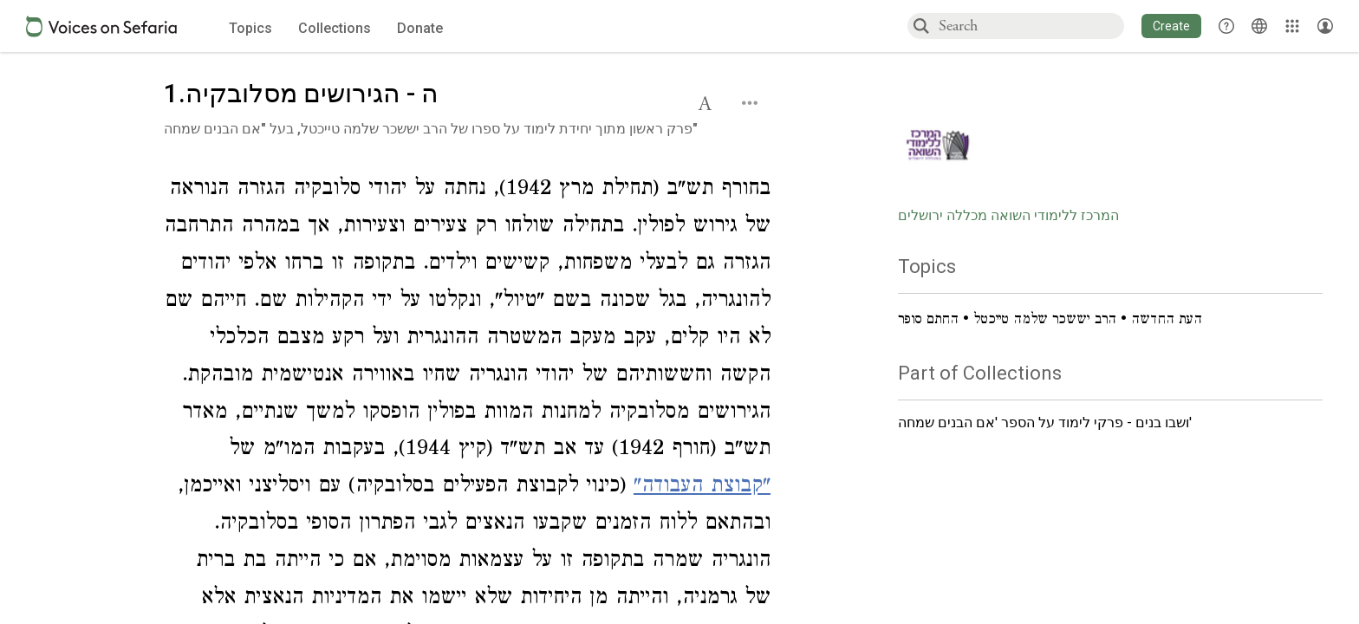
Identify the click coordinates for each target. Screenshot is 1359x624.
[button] (1171, 26)
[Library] (1292, 26)
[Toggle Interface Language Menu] (1259, 26)
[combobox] (1030, 25)
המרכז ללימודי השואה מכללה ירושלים (1008, 216)
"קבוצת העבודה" (702, 487)
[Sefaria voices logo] (101, 26)
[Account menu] (1325, 26)
